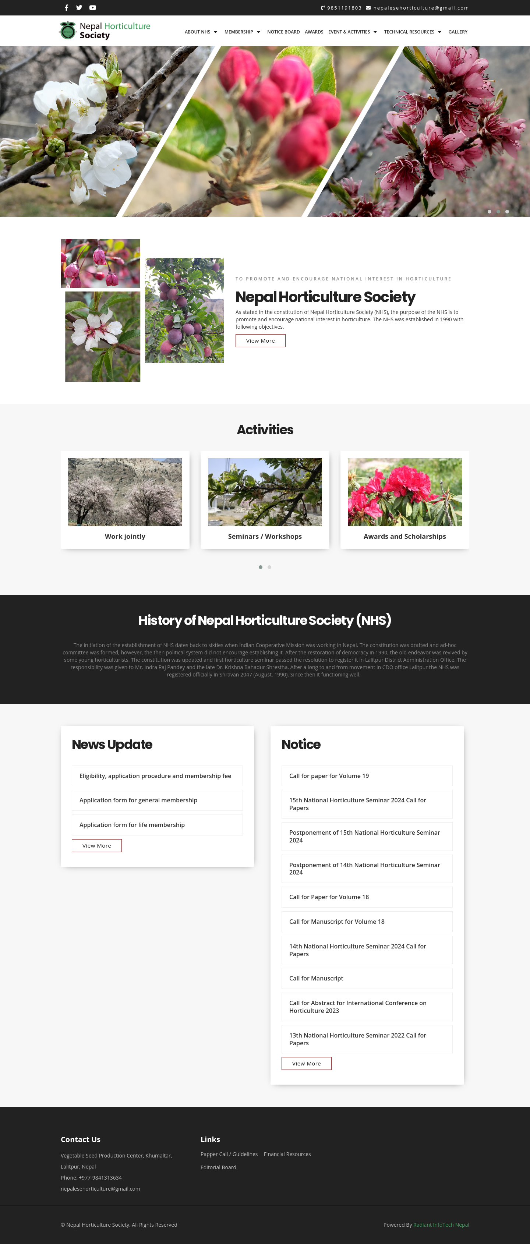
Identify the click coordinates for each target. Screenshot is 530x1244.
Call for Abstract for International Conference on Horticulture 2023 (358, 1007)
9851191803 (341, 7)
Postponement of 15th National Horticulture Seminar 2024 (364, 836)
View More (260, 340)
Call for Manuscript (316, 978)
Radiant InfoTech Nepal (441, 1224)
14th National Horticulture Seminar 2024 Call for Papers (357, 950)
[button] (489, 211)
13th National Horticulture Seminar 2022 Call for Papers (357, 1039)
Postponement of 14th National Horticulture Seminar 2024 (364, 869)
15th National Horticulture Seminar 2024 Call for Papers (357, 804)
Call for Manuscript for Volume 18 (337, 922)
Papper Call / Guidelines (229, 1154)
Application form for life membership (132, 825)
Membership (239, 32)
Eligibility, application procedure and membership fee (156, 776)
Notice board (283, 32)
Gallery (458, 32)
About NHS (197, 32)
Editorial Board (218, 1167)
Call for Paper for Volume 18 (329, 897)
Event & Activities (349, 32)
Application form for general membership (139, 800)
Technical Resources (409, 32)
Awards (314, 32)
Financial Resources (287, 1154)
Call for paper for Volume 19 (329, 776)
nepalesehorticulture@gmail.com (417, 7)
